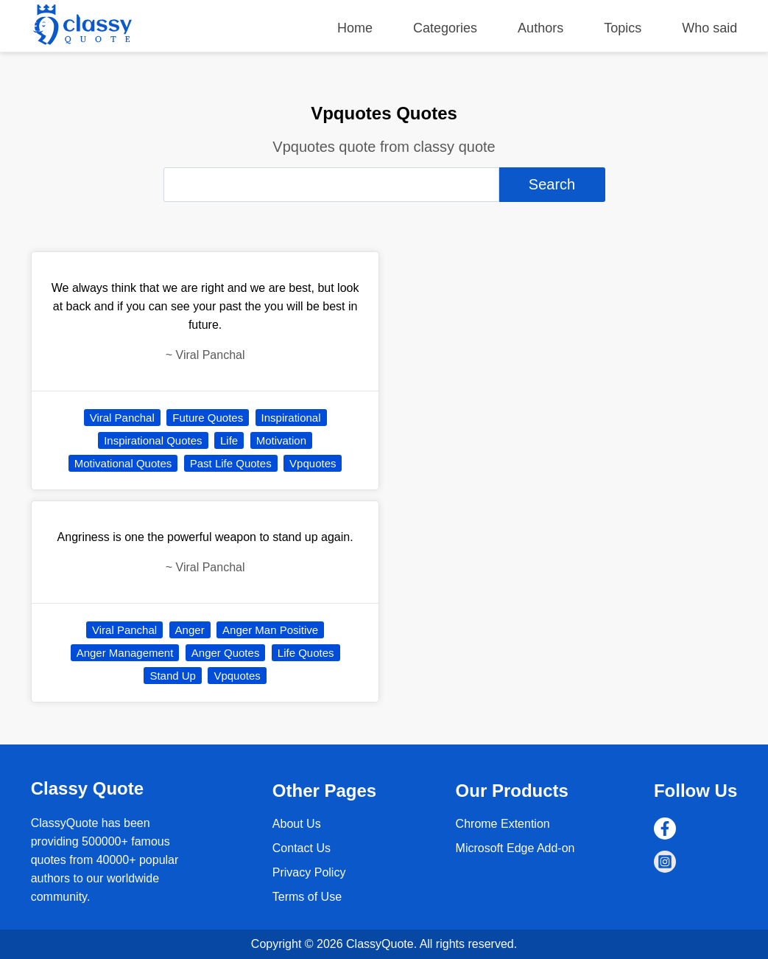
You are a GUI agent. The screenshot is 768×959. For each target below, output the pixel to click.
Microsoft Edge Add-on (515, 848)
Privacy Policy (309, 872)
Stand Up (172, 675)
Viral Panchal (122, 417)
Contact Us (301, 848)
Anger (190, 630)
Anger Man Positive (270, 630)
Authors (540, 28)
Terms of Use (307, 896)
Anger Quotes (225, 652)
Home (355, 28)
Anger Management (125, 652)
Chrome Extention (503, 823)
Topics (622, 28)
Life (229, 440)
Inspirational (291, 417)
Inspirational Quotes (153, 440)
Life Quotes (306, 652)
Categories (445, 28)
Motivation (281, 440)
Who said (709, 28)
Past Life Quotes (231, 463)
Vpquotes (312, 463)
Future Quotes (207, 417)
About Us (296, 823)
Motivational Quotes (123, 463)
